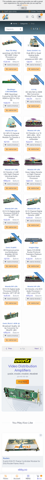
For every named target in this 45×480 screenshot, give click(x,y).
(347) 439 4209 (9, 11)
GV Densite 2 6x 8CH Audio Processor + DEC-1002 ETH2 (33, 291)
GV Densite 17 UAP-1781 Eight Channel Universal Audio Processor (11, 175)
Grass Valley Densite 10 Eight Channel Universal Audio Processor (33, 175)
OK (22, 8)
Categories (24, 23)
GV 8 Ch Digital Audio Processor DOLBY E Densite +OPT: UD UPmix (11, 214)
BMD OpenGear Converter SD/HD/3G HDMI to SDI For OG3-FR (11, 97)
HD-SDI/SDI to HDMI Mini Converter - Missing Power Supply (34, 94)
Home (14, 23)
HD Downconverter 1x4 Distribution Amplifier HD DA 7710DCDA (11, 253)
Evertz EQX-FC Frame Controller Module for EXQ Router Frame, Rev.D (21, 462)
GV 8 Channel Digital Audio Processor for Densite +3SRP (33, 213)
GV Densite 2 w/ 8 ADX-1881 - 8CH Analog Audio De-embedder (33, 136)
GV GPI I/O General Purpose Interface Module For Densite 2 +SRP (11, 136)
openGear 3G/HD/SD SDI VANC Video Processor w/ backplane (11, 56)
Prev (9, 348)
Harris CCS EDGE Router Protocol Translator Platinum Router (34, 253)
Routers (6, 458)
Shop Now (22, 382)
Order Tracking (36, 11)
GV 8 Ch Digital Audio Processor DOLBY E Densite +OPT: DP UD (11, 291)
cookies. (25, 5)
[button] (33, 17)
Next (38, 348)
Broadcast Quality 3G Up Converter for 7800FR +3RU (11, 328)
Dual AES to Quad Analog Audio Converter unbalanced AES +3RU (33, 56)
